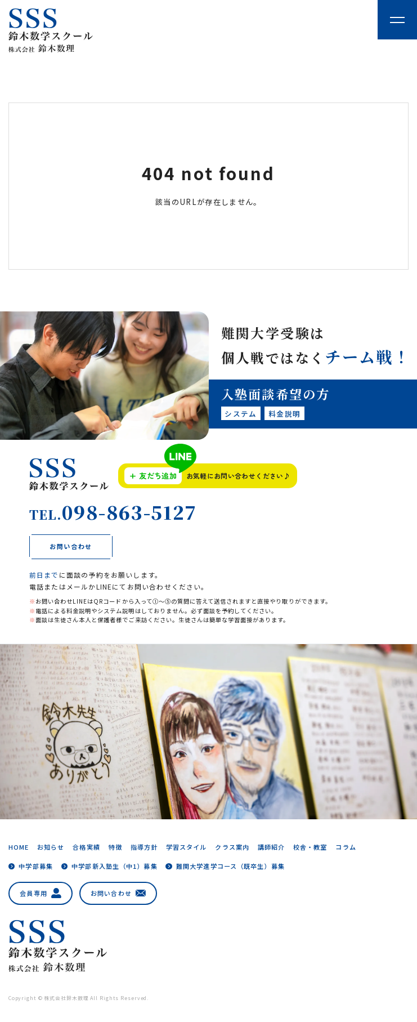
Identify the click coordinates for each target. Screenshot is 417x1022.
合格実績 (86, 846)
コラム (345, 846)
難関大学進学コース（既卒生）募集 (230, 866)
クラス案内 (232, 846)
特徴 (115, 846)
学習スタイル (186, 846)
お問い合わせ (118, 893)
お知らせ (50, 846)
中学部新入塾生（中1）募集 (114, 866)
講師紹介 (271, 846)
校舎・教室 (310, 846)
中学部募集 (36, 866)
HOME (18, 846)
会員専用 (40, 893)
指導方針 (144, 846)
